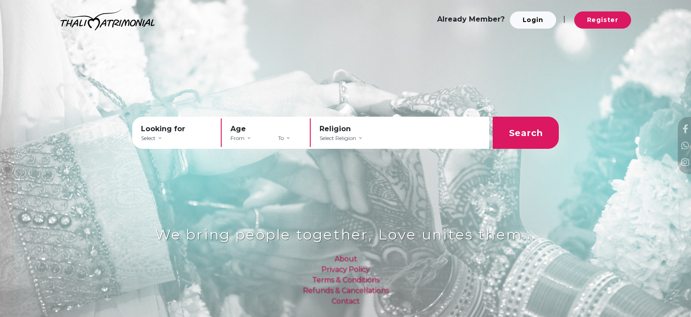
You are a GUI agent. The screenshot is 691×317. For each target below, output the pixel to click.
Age (238, 129)
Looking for (163, 129)
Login (533, 20)
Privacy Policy (345, 269)
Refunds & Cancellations (346, 290)
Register (602, 20)
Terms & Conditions (345, 280)
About (345, 258)
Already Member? (471, 19)
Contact (345, 301)
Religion (335, 129)
